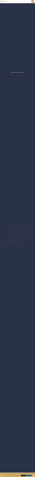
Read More (23, 475)
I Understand (29, 475)
